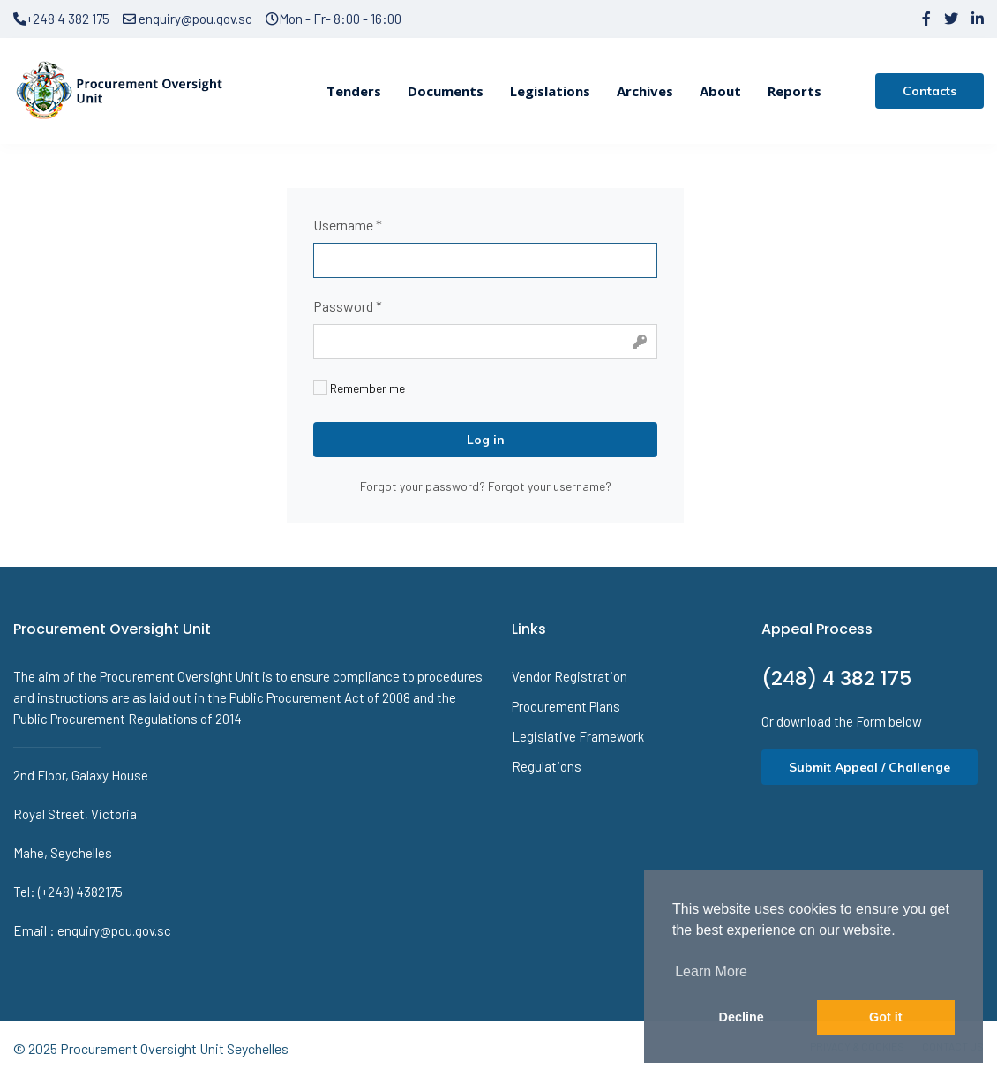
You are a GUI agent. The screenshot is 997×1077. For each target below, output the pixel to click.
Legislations (550, 91)
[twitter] (951, 18)
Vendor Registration (569, 676)
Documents (446, 91)
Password (347, 305)
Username (347, 224)
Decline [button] (741, 1017)
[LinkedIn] (977, 18)
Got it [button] (886, 1017)
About (720, 91)
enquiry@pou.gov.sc (187, 18)
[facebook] (926, 18)
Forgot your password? (424, 485)
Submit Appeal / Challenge (869, 767)
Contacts (929, 91)
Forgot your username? (549, 485)
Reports (794, 91)
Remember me (359, 387)
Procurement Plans (566, 706)
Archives (645, 91)
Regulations (546, 766)
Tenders (353, 91)
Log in (486, 440)
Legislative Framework (578, 736)
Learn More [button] (711, 971)
